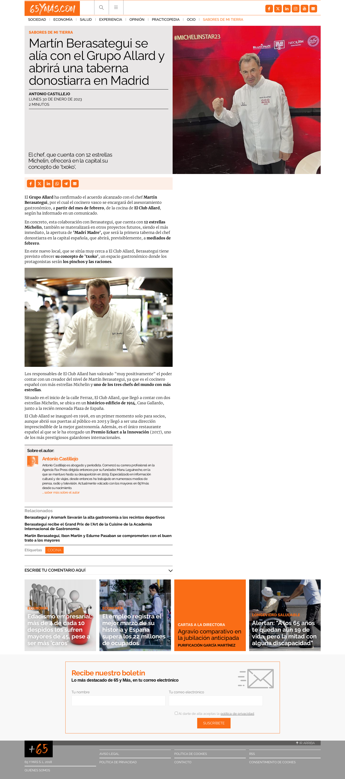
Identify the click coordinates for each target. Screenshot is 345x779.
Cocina (54, 550)
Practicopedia (166, 21)
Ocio (191, 21)
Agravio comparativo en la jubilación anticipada (208, 631)
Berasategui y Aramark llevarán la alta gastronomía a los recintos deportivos (95, 517)
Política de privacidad (118, 762)
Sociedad (37, 21)
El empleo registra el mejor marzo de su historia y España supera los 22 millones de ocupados (133, 626)
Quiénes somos (37, 770)
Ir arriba (305, 743)
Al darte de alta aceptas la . (215, 714)
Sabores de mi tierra (223, 21)
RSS (252, 754)
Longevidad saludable (277, 608)
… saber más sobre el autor (61, 492)
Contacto (182, 762)
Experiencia (110, 21)
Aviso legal (109, 754)
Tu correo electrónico (186, 692)
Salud (86, 21)
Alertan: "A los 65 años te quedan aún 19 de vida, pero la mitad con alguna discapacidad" (283, 629)
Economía (62, 21)
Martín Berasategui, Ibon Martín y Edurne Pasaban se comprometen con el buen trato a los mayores (98, 537)
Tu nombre (81, 692)
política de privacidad (237, 714)
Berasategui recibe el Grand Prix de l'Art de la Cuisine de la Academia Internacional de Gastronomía (88, 526)
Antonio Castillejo (49, 94)
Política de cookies (190, 754)
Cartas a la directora (202, 618)
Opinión (136, 21)
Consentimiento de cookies (272, 762)
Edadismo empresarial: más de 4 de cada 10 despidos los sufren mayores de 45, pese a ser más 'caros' (60, 626)
